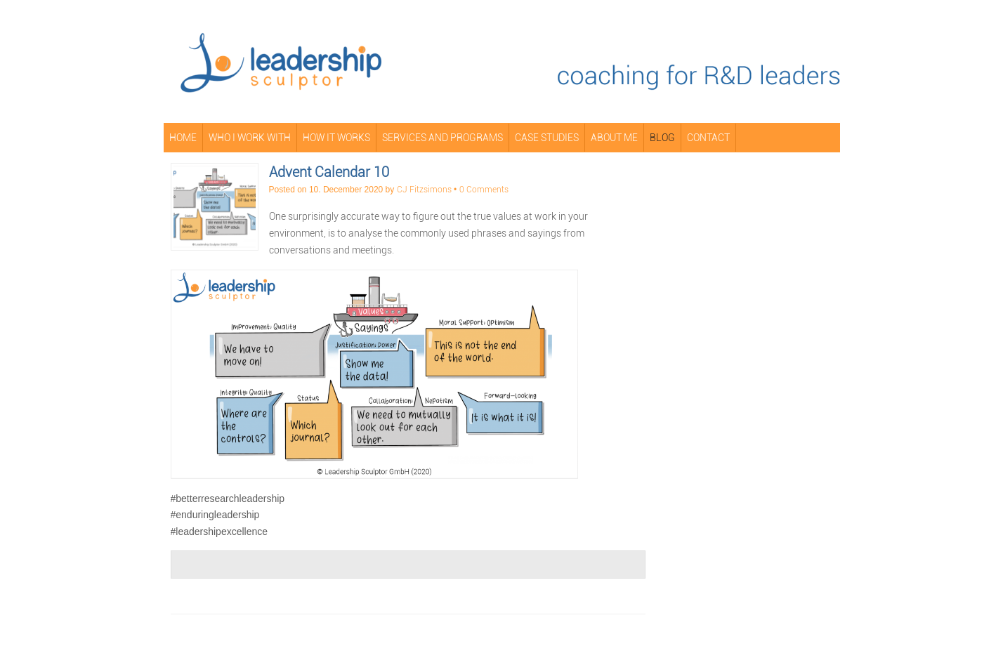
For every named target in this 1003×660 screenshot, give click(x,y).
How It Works (336, 137)
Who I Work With (250, 137)
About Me (614, 137)
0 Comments (484, 189)
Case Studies (547, 137)
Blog (662, 137)
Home (183, 137)
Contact (708, 137)
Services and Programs (442, 137)
